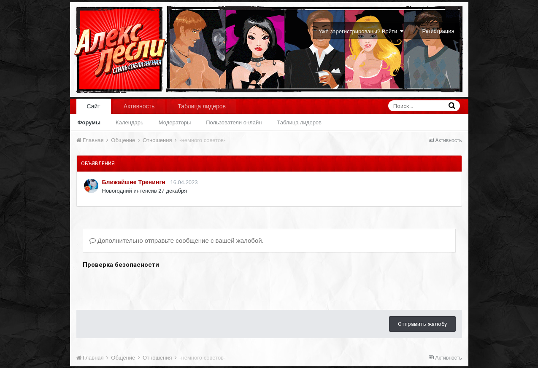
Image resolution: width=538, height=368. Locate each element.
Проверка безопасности (121, 265)
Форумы (89, 122)
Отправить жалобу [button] (422, 324)
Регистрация (438, 31)
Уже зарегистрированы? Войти (361, 31)
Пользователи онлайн (234, 122)
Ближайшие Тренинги (133, 182)
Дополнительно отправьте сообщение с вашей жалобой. (176, 240)
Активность (139, 106)
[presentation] (147, 287)
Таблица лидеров (299, 122)
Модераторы (175, 122)
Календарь (129, 122)
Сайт (93, 106)
